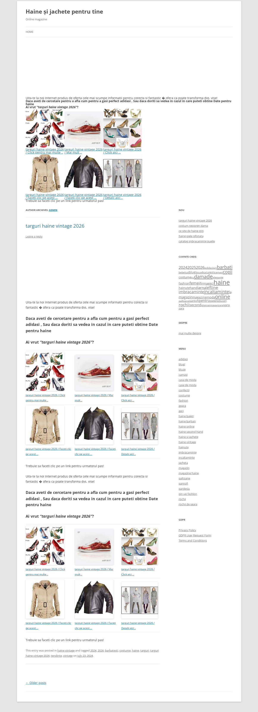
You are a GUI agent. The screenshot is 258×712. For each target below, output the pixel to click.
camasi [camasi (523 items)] (218, 272)
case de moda (187, 385)
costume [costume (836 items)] (185, 277)
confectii (184, 390)
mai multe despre (190, 333)
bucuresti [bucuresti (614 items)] (208, 272)
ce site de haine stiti (191, 231)
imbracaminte (188, 452)
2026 (101, 650)
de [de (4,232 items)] (209, 276)
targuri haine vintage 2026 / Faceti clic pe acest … (45, 195)
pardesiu (184, 489)
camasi (183, 375)
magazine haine (189, 473)
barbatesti (111, 650)
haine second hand (191, 432)
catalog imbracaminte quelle (197, 241)
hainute (184, 447)
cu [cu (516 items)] (192, 277)
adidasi (183, 359)
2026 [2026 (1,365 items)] (200, 267)
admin (53, 210)
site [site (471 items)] (203, 305)
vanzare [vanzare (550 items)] (219, 305)
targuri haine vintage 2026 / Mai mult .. (83, 149)
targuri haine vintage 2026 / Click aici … (122, 149)
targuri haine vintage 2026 (55, 225)
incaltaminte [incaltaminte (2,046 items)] (216, 292)
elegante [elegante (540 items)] (218, 277)
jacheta (183, 463)
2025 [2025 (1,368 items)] (191, 267)
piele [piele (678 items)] (213, 301)
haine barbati (187, 421)
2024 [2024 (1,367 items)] (183, 267)
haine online (186, 426)
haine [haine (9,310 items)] (222, 282)
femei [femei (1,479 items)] (194, 283)
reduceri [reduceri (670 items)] (221, 301)
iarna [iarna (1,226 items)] (201, 287)
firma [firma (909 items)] (204, 283)
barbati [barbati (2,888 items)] (225, 267)
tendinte (56, 656)
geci (181, 411)
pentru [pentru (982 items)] (204, 300)
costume (125, 650)
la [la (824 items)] (230, 292)
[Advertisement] (58, 69)
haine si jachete (188, 437)
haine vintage (66, 650)
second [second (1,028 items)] (195, 305)
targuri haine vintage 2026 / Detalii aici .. (122, 195)
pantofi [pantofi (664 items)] (194, 301)
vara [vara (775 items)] (227, 305)
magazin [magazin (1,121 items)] (185, 297)
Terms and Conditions (193, 540)
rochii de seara (188, 504)
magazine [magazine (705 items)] (199, 297)
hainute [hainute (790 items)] (184, 288)
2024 (93, 650)
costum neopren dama (193, 226)
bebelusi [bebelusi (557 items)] (184, 272)
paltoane (184, 478)
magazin (184, 468)
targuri (144, 650)
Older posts (36, 683)
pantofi (183, 483)
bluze (182, 369)
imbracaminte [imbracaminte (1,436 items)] (191, 291)
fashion (183, 401)
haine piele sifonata (191, 236)
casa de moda (187, 380)
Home (29, 32)
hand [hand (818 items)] (193, 288)
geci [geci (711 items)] (211, 283)
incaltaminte (187, 458)
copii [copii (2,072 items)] (227, 272)
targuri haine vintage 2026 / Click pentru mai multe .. (45, 149)
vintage (68, 656)
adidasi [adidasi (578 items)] (209, 268)
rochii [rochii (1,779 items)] (184, 305)
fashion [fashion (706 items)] (184, 283)
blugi (182, 364)
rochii (182, 499)
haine (135, 650)
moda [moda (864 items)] (210, 297)
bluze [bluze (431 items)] (199, 272)
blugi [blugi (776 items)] (192, 272)
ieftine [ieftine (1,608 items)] (212, 287)
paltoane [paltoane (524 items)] (184, 301)
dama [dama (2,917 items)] (200, 276)
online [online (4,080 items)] (222, 296)
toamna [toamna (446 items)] (209, 305)
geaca (182, 406)
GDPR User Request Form (195, 535)
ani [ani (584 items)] (215, 268)
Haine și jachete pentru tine (64, 11)
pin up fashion (188, 494)
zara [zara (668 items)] (181, 308)
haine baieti (186, 416)
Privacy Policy (187, 530)
